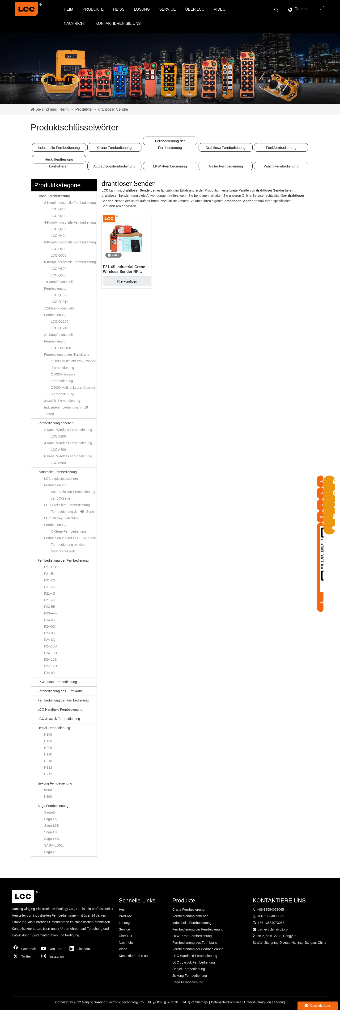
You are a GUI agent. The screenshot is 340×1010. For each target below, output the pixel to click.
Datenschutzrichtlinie (226, 1002)
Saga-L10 (51, 852)
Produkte (125, 916)
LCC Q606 (58, 255)
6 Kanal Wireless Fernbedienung (68, 456)
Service (124, 929)
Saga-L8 (50, 832)
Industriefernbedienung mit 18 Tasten (66, 410)
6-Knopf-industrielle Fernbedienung (70, 242)
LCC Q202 (58, 216)
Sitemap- (202, 1002)
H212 (48, 774)
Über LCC (126, 936)
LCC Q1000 (59, 295)
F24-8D (49, 640)
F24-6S (49, 620)
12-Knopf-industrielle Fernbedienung (59, 311)
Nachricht (126, 942)
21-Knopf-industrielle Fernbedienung (59, 338)
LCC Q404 (58, 236)
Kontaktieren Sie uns (134, 956)
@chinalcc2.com (278, 929)
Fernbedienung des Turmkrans (66, 354)
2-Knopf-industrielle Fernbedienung (70, 203)
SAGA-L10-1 (53, 845)
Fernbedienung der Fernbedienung (170, 142)
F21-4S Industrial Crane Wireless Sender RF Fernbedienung (124, 269)
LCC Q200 (58, 209)
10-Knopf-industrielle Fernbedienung (59, 285)
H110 (48, 754)
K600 (48, 790)
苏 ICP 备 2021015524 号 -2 (174, 1002)
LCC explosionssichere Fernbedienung (61, 482)
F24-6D (49, 626)
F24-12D (50, 666)
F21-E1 (49, 574)
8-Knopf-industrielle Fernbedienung (70, 262)
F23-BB (49, 607)
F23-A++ (50, 613)
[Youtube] (53, 949)
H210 (48, 761)
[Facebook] (25, 949)
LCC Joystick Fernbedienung (59, 719)
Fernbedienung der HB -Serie (72, 511)
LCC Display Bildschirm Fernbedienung (61, 521)
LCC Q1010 (59, 302)
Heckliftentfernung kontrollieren (59, 160)
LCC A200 (58, 436)
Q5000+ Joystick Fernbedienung (63, 377)
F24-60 (49, 673)
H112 (48, 767)
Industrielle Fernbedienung (59, 148)
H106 (48, 734)
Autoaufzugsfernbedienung (114, 166)
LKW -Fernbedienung (170, 166)
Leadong (278, 1002)
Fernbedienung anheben (56, 423)
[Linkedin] (81, 949)
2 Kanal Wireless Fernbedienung (68, 430)
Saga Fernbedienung (53, 806)
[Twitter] (25, 956)
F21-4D (49, 600)
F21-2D (49, 587)
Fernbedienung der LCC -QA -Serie (70, 538)
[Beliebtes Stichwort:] (276, 10)
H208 (48, 748)
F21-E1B (50, 567)
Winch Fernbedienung (281, 166)
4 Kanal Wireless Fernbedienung (68, 443)
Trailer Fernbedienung (225, 166)
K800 (48, 796)
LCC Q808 (58, 275)
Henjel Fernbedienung (54, 728)
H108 (48, 741)
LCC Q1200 (59, 321)
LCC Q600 (58, 249)
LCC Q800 (58, 269)
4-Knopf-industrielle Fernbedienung (70, 222)
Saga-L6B (51, 825)
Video (123, 949)
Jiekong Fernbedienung (55, 783)
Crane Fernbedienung (114, 148)
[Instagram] (53, 956)
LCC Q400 (58, 229)
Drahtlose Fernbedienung (226, 148)
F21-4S (49, 593)
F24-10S (50, 646)
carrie (262, 929)
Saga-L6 (50, 819)
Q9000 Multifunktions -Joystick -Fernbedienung (73, 391)
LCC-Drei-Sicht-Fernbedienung (67, 505)
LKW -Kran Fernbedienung (57, 682)
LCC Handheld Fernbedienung (60, 709)
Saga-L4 (50, 812)
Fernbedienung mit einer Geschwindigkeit (69, 548)
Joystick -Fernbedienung (62, 401)
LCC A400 (58, 449)
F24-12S (50, 659)
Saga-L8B (51, 839)
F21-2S (49, 580)
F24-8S (49, 633)
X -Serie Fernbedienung (68, 531)
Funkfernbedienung (281, 148)
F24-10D (50, 653)
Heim (123, 909)
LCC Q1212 (59, 328)
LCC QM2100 (61, 348)
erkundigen (127, 281)
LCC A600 (58, 463)
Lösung (124, 923)
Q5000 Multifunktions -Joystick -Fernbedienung (73, 364)
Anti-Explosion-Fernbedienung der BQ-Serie (73, 495)
